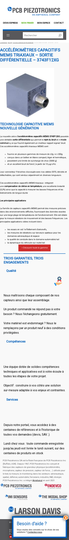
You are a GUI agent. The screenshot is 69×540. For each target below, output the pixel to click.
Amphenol (37, 480)
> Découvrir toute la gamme (35, 248)
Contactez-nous (34, 532)
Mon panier (27, 23)
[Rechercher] (60, 35)
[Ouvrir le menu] (8, 35)
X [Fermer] (65, 517)
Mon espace (43, 23)
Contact (59, 23)
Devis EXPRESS (10, 23)
